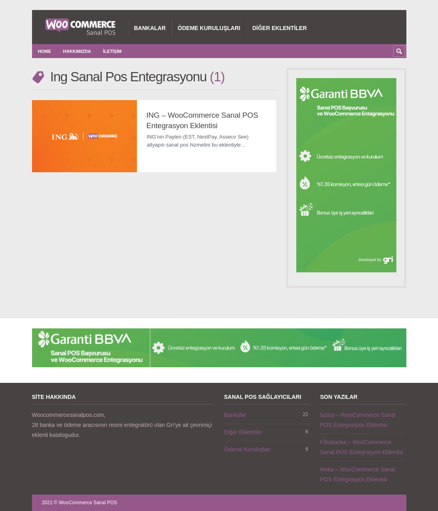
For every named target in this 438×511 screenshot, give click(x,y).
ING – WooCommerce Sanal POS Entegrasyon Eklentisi (202, 120)
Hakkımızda (77, 51)
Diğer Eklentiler (279, 28)
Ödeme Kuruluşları (209, 28)
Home (44, 51)
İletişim (112, 51)
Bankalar (150, 28)
